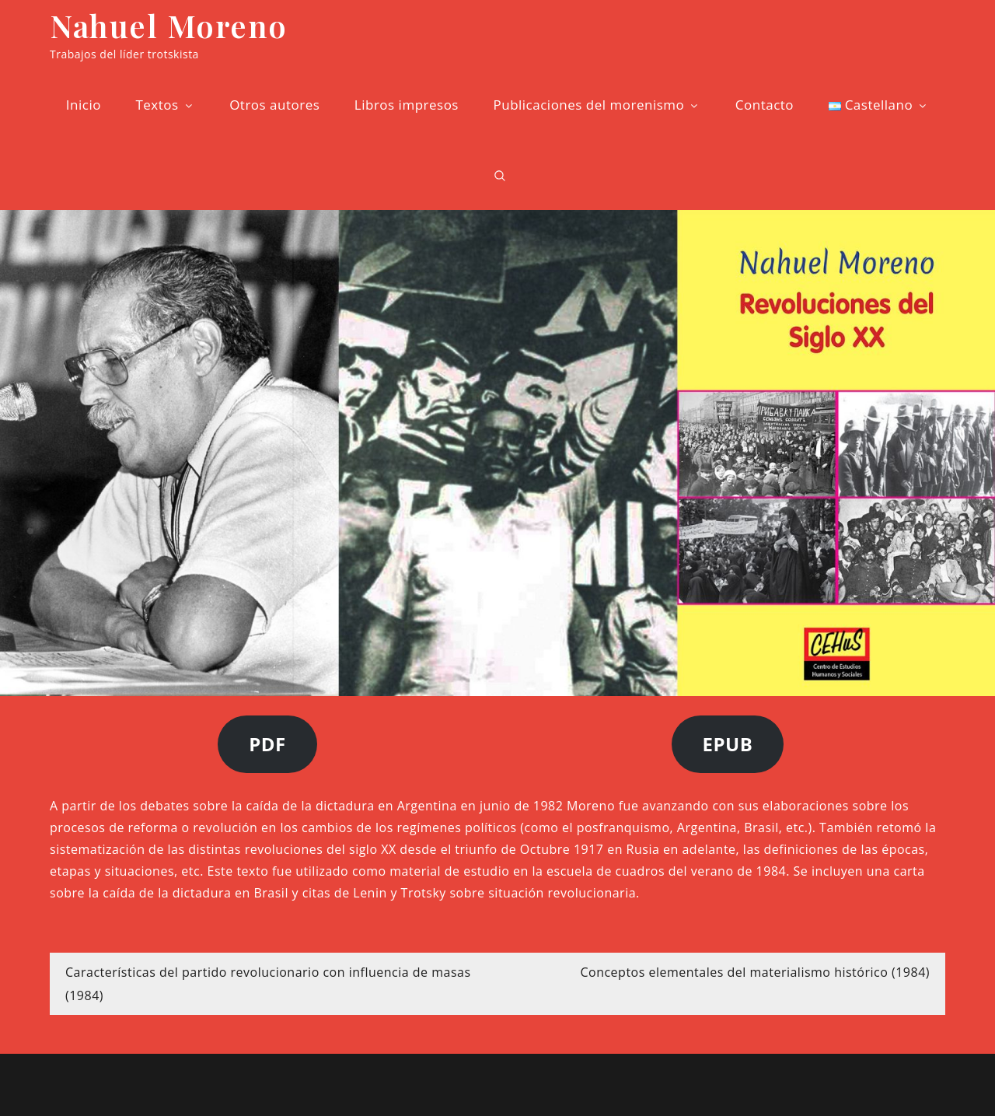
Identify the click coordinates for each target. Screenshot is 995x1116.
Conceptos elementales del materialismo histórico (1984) (755, 972)
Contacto (764, 105)
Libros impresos (406, 105)
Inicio (83, 105)
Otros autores (274, 105)
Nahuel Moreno (169, 25)
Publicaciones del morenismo (596, 105)
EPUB (728, 744)
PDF (267, 744)
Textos (164, 105)
